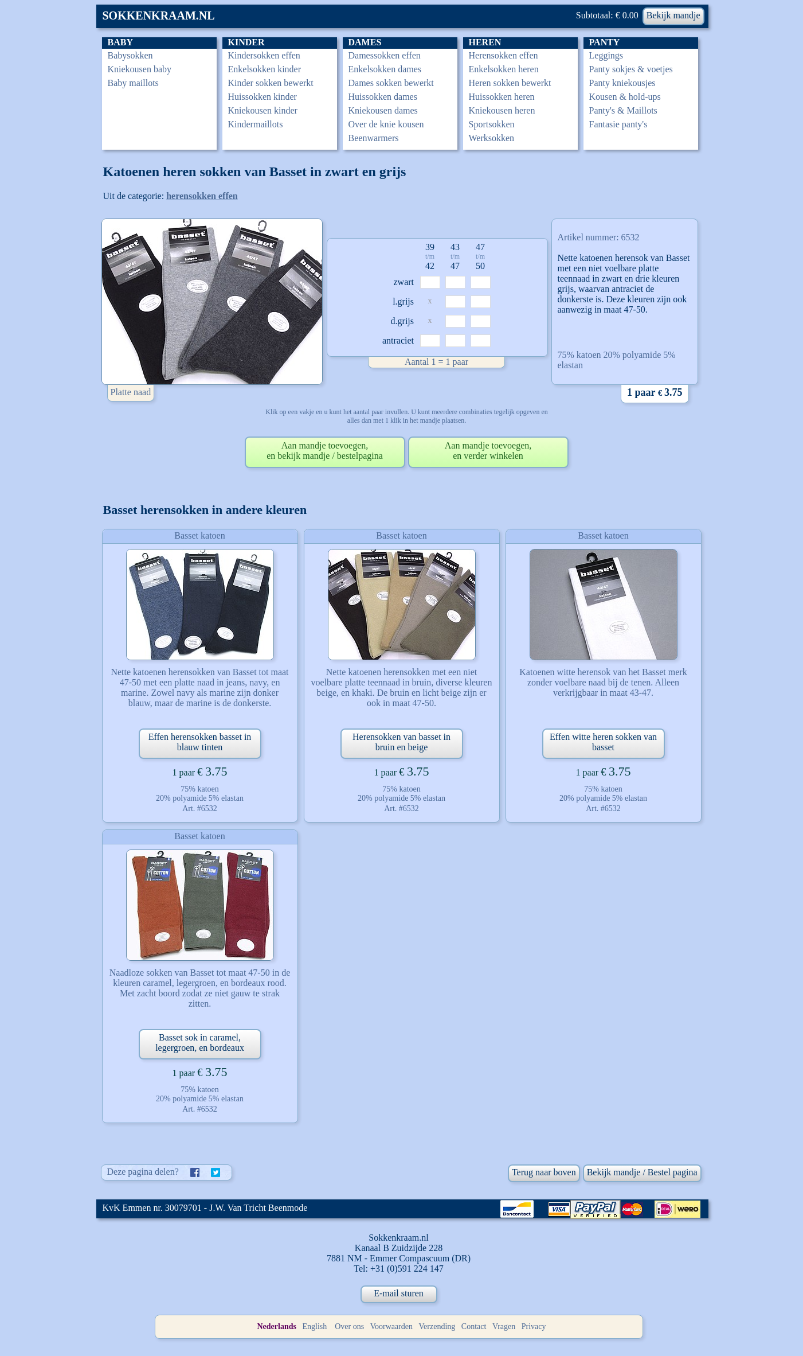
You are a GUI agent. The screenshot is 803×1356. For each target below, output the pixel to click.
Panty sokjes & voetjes (631, 69)
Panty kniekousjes (622, 83)
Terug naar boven (544, 1172)
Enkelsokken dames (385, 69)
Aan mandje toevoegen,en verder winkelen (488, 451)
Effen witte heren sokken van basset (603, 742)
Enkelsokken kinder (264, 69)
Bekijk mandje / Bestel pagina (642, 1172)
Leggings (606, 55)
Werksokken (492, 138)
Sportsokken (492, 124)
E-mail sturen (399, 1293)
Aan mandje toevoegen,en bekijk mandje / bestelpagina (325, 451)
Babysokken (130, 55)
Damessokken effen (384, 55)
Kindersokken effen (264, 55)
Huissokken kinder (262, 97)
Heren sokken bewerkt (510, 83)
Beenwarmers (373, 138)
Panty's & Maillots (623, 110)
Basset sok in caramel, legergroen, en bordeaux (199, 1042)
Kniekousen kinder (262, 110)
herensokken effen (202, 196)
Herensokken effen (503, 55)
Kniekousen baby (140, 69)
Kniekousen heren (502, 110)
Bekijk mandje (673, 15)
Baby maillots (133, 83)
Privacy (534, 1326)
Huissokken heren (502, 97)
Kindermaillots (255, 124)
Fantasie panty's (618, 124)
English (314, 1326)
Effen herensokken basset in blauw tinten (200, 742)
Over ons (349, 1326)
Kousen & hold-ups (625, 97)
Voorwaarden (391, 1326)
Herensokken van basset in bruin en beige (401, 742)
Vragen (503, 1326)
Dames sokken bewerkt (391, 83)
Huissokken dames (382, 97)
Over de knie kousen (386, 124)
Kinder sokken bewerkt (271, 83)
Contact (474, 1326)
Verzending (437, 1326)
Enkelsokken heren (504, 69)
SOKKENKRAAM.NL (159, 15)
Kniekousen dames (383, 110)
